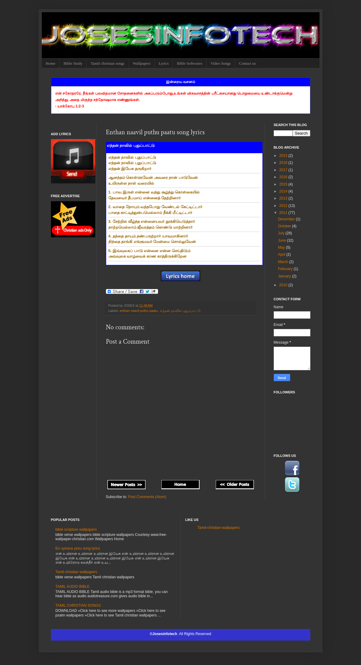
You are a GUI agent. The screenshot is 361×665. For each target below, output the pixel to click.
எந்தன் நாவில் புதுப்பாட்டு (180, 311)
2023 (283, 156)
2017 (283, 170)
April (282, 254)
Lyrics (164, 63)
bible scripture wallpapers (76, 529)
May (282, 247)
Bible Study (72, 63)
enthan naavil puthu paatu (138, 311)
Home (51, 63)
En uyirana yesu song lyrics (78, 548)
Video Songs (221, 63)
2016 (283, 177)
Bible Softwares (189, 63)
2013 (283, 198)
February (286, 269)
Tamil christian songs (108, 63)
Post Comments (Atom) (147, 497)
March (283, 262)
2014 (283, 191)
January (285, 276)
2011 (283, 213)
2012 (283, 206)
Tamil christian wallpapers (76, 572)
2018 (283, 163)
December (287, 219)
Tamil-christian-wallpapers (218, 528)
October (285, 226)
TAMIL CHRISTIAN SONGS (78, 605)
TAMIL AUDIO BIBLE (73, 586)
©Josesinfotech (164, 634)
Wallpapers (141, 63)
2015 (283, 184)
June (282, 240)
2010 (283, 285)
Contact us (247, 63)
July (282, 233)
